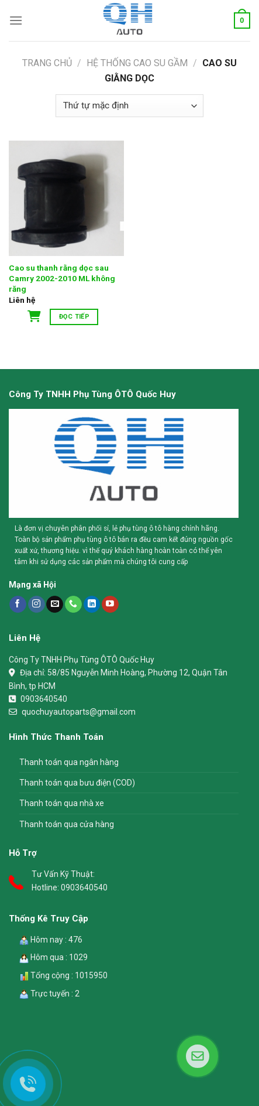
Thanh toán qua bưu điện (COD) (77, 782)
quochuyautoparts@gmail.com (79, 711)
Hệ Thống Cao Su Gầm (137, 63)
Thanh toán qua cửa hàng (66, 824)
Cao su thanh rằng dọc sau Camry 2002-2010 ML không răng (62, 278)
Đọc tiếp (74, 316)
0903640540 (43, 699)
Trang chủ (47, 63)
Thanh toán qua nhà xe (61, 803)
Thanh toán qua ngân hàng (69, 762)
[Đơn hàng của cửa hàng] (129, 105)
